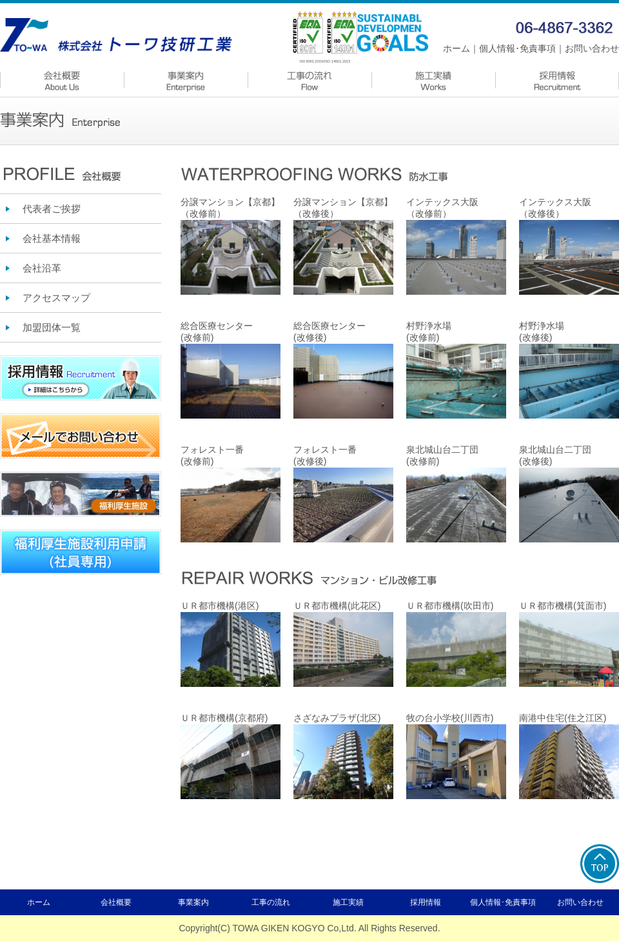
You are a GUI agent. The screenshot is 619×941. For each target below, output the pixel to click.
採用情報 (425, 902)
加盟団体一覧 (52, 327)
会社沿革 (42, 267)
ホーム (456, 48)
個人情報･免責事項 (517, 48)
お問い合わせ (592, 48)
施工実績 (348, 902)
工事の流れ (270, 902)
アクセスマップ (56, 297)
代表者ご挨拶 (52, 208)
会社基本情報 (52, 238)
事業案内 (193, 902)
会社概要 (116, 902)
